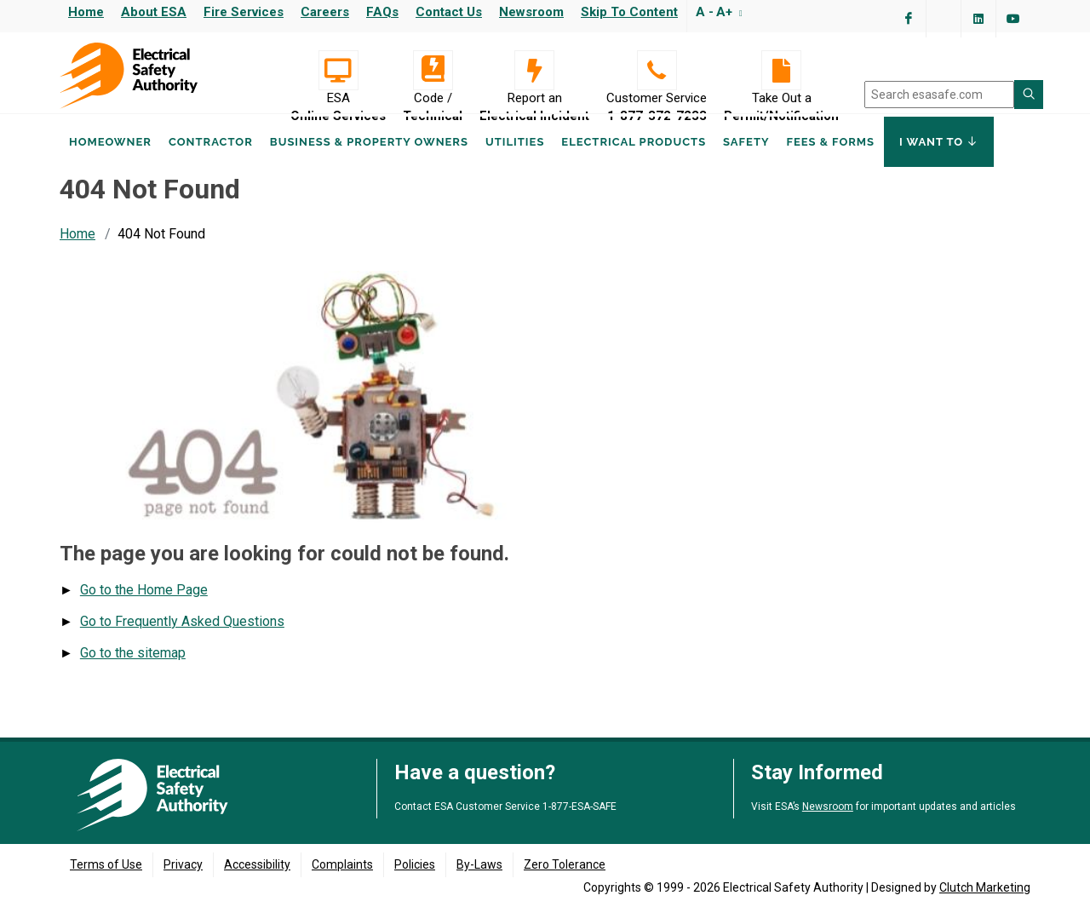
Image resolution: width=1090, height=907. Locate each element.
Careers (325, 12)
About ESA (153, 12)
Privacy (183, 864)
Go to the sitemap (133, 669)
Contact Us (449, 12)
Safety (746, 160)
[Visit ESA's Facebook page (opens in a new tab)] (909, 18)
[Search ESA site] (1028, 94)
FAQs (382, 12)
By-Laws (479, 864)
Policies (414, 864)
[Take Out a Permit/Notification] (781, 70)
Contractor (211, 160)
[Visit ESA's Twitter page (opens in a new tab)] (943, 18)
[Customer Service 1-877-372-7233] (656, 70)
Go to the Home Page (144, 606)
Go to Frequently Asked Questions (182, 637)
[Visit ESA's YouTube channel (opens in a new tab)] (1013, 18)
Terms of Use (106, 864)
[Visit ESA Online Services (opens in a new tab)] (338, 70)
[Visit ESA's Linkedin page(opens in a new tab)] (978, 18)
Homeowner (110, 160)
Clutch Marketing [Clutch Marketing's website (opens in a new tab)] (984, 887)
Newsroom (531, 12)
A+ (724, 12)
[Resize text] (739, 12)
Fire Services (244, 12)
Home (86, 12)
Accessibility (257, 864)
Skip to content (629, 12)
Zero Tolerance (564, 864)
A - (705, 12)
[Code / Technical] (432, 70)
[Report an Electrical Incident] (534, 70)
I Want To (938, 160)
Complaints (342, 864)
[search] (939, 94)
